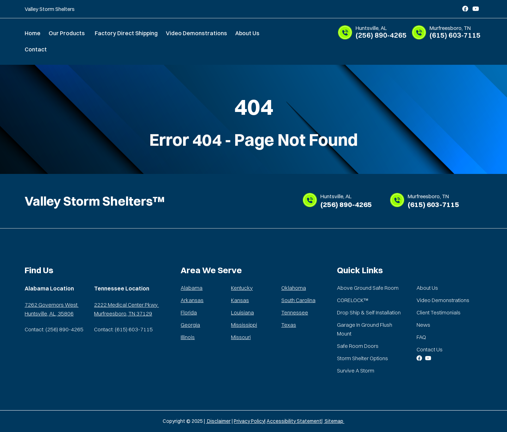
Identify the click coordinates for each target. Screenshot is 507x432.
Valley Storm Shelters (50, 9)
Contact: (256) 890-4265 (54, 329)
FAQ (421, 337)
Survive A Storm (355, 370)
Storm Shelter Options (362, 358)
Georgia (190, 324)
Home (32, 33)
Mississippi (244, 324)
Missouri (241, 337)
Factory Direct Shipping (126, 33)
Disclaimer (218, 421)
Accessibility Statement (294, 421)
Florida (189, 312)
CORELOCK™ (352, 300)
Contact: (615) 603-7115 (123, 329)
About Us (247, 33)
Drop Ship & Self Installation (369, 312)
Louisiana (242, 312)
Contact (36, 49)
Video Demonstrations (196, 33)
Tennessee (294, 312)
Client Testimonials (439, 312)
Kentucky (242, 287)
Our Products (67, 33)
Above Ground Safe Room (368, 287)
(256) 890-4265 (382, 32)
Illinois (188, 337)
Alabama (191, 287)
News (423, 324)
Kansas (240, 300)
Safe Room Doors (357, 346)
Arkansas (192, 300)
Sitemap (334, 421)
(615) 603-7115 (456, 32)
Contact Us (430, 349)
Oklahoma (293, 287)
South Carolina (298, 300)
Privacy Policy (249, 421)
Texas (288, 324)
